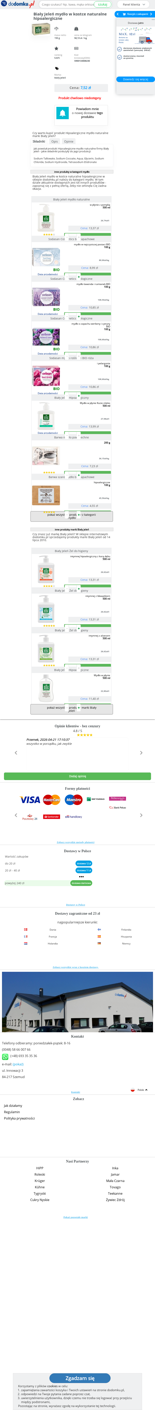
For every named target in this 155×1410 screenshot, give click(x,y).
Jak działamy (13, 1296)
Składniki (39, 141)
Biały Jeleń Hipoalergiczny (72, 477)
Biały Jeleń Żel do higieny (71, 678)
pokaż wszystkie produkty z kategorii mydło (71, 643)
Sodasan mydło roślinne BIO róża (72, 421)
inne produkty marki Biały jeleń (72, 656)
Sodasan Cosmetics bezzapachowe (72, 255)
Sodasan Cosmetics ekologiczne (72, 310)
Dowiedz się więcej (135, 79)
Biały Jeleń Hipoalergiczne (72, 844)
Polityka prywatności (19, 1308)
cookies (52, 1386)
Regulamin (12, 1302)
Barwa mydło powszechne (72, 532)
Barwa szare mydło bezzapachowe (72, 588)
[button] (15, 951)
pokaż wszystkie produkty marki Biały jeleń (71, 899)
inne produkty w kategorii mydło (71, 171)
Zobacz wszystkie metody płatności (75, 1032)
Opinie (68, 141)
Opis (54, 141)
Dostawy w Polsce (75, 1095)
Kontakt (75, 1282)
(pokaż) (18, 1254)
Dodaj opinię (77, 966)
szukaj (102, 4)
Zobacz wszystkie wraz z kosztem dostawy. (76, 1157)
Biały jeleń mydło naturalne (72, 199)
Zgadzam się (80, 1378)
